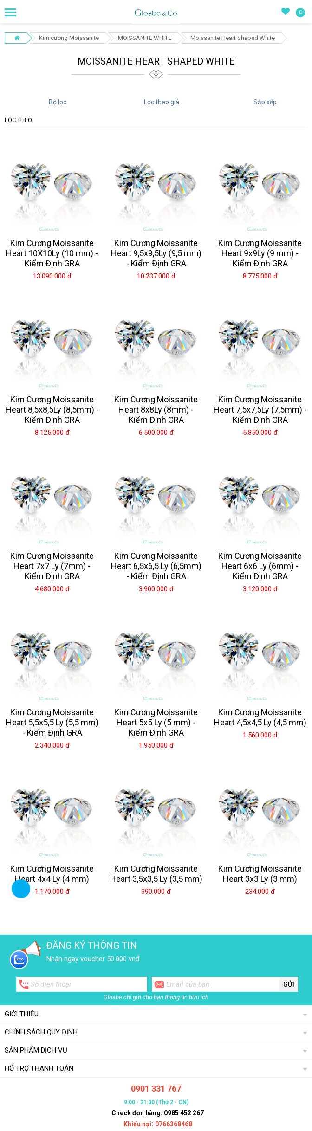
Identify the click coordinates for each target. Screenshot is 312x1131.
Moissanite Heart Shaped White (232, 37)
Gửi (288, 984)
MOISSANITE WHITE (144, 37)
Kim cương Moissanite (69, 37)
